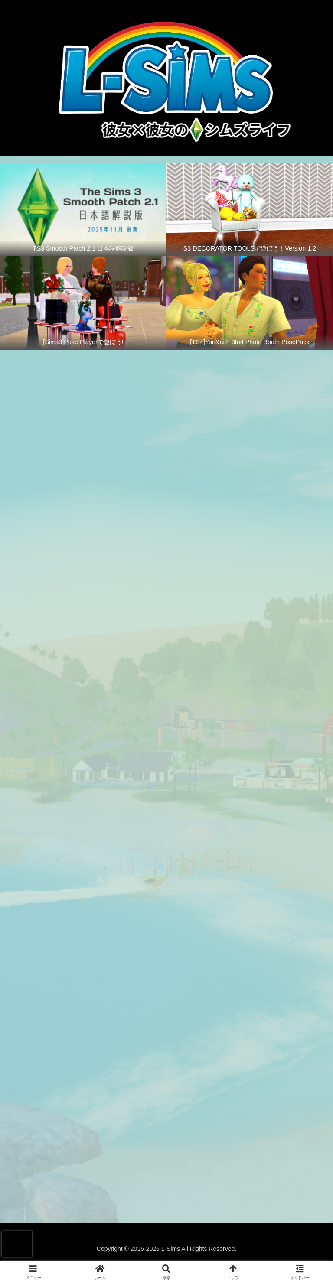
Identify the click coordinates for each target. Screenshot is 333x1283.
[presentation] (17, 1244)
